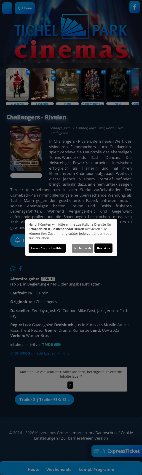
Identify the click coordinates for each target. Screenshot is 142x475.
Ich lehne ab (82, 248)
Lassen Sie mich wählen (47, 248)
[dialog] (71, 237)
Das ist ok (103, 248)
